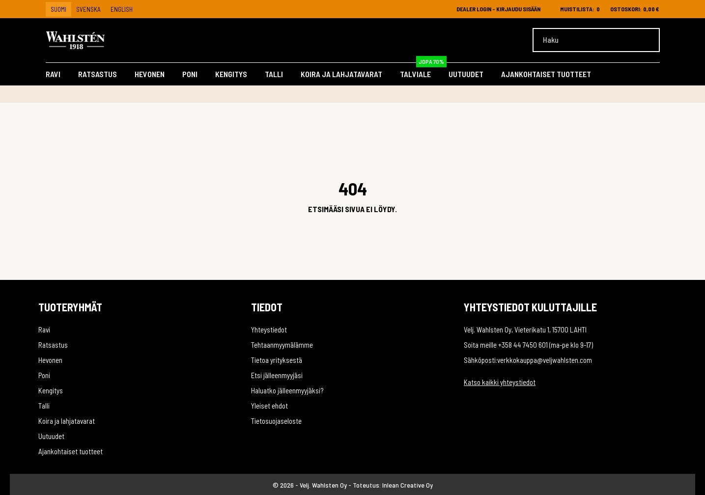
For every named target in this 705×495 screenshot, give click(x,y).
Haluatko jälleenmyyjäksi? (287, 390)
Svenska (88, 9)
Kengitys (231, 74)
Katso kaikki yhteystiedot (500, 382)
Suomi (58, 9)
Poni (189, 74)
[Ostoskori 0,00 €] (634, 9)
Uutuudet (466, 74)
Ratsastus (97, 74)
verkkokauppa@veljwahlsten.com (544, 360)
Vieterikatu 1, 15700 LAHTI (550, 329)
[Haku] (596, 40)
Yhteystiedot (269, 329)
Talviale (423, 72)
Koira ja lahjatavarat (341, 74)
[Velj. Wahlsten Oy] (91, 40)
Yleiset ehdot (269, 405)
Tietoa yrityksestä (276, 360)
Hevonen (150, 74)
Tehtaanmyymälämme (282, 344)
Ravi (53, 74)
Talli (274, 74)
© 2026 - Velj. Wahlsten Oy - (313, 485)
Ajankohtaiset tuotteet (546, 74)
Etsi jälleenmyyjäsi (277, 375)
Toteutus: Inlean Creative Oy (393, 485)
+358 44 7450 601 (523, 344)
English (122, 9)
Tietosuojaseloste (276, 420)
